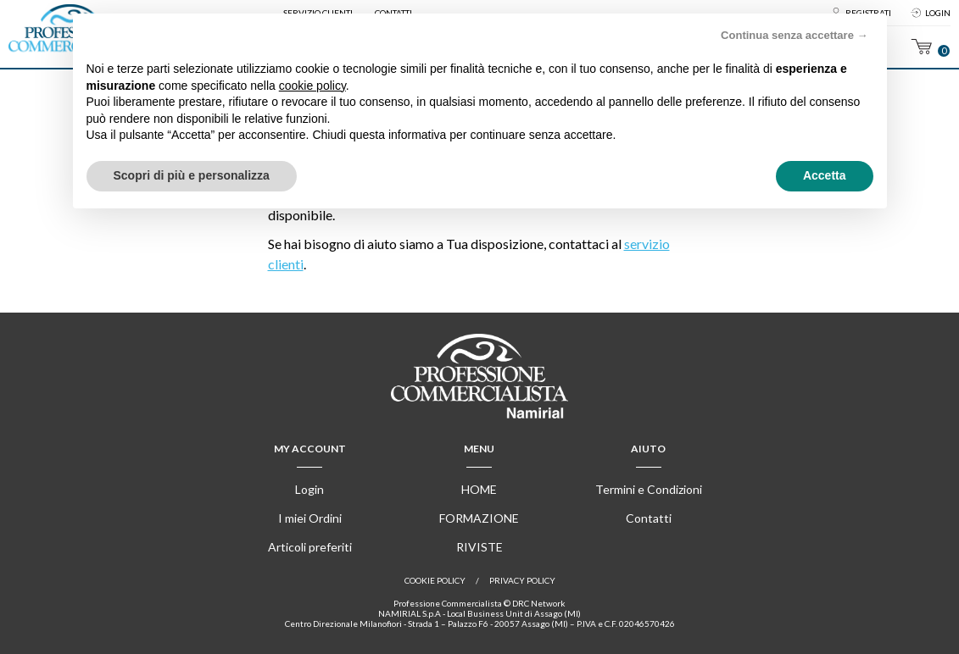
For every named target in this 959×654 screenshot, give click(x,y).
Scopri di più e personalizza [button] (192, 175)
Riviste (479, 547)
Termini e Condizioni (648, 489)
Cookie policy (435, 580)
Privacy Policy (522, 580)
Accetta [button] (824, 175)
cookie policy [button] (312, 85)
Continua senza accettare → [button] (794, 35)
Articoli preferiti (310, 547)
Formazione (479, 518)
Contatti (649, 518)
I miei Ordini (310, 518)
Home (479, 489)
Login (938, 13)
